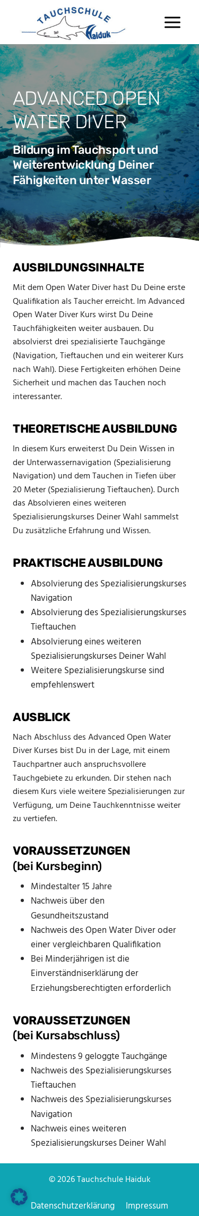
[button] (19, 1197)
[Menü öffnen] (172, 22)
